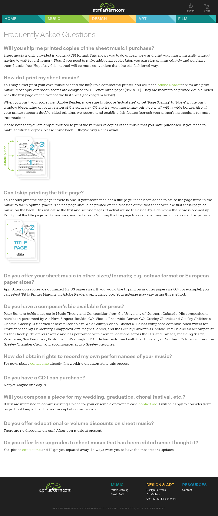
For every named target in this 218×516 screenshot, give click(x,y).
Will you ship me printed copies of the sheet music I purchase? (79, 48)
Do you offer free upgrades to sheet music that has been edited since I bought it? (101, 442)
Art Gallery (153, 494)
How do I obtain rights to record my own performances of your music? (88, 356)
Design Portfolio (156, 489)
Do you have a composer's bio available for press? (64, 306)
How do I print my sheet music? (41, 77)
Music (54, 18)
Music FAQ (117, 494)
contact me (39, 363)
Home (10, 18)
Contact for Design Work (161, 498)
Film (182, 18)
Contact (187, 489)
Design (99, 18)
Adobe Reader (169, 85)
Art (142, 18)
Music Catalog (119, 489)
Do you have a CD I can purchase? (44, 378)
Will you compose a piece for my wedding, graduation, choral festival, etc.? (94, 397)
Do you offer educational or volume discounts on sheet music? (79, 423)
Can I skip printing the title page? (44, 192)
